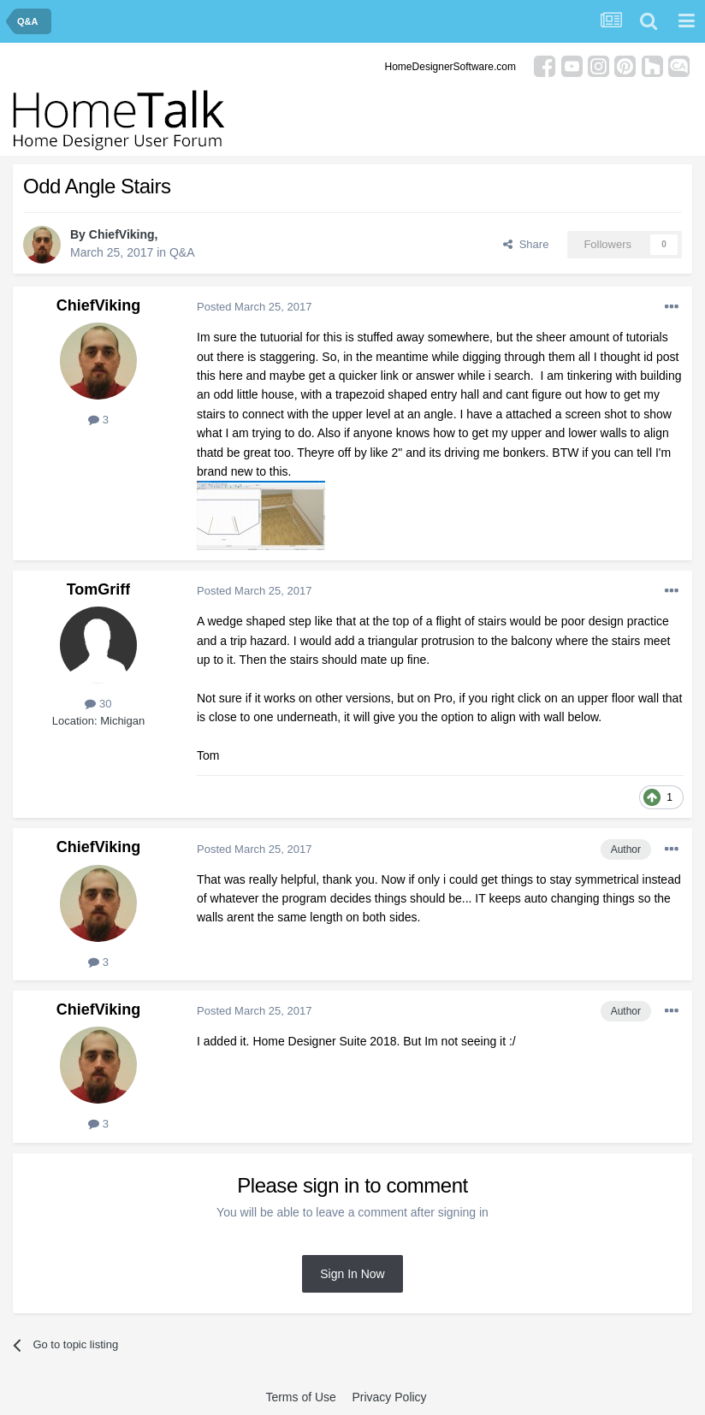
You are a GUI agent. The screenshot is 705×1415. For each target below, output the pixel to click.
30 (98, 703)
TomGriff (99, 589)
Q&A (182, 252)
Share (525, 244)
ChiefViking (122, 234)
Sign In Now (352, 1274)
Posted (254, 306)
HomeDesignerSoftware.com (450, 67)
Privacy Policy (389, 1397)
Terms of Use (300, 1397)
